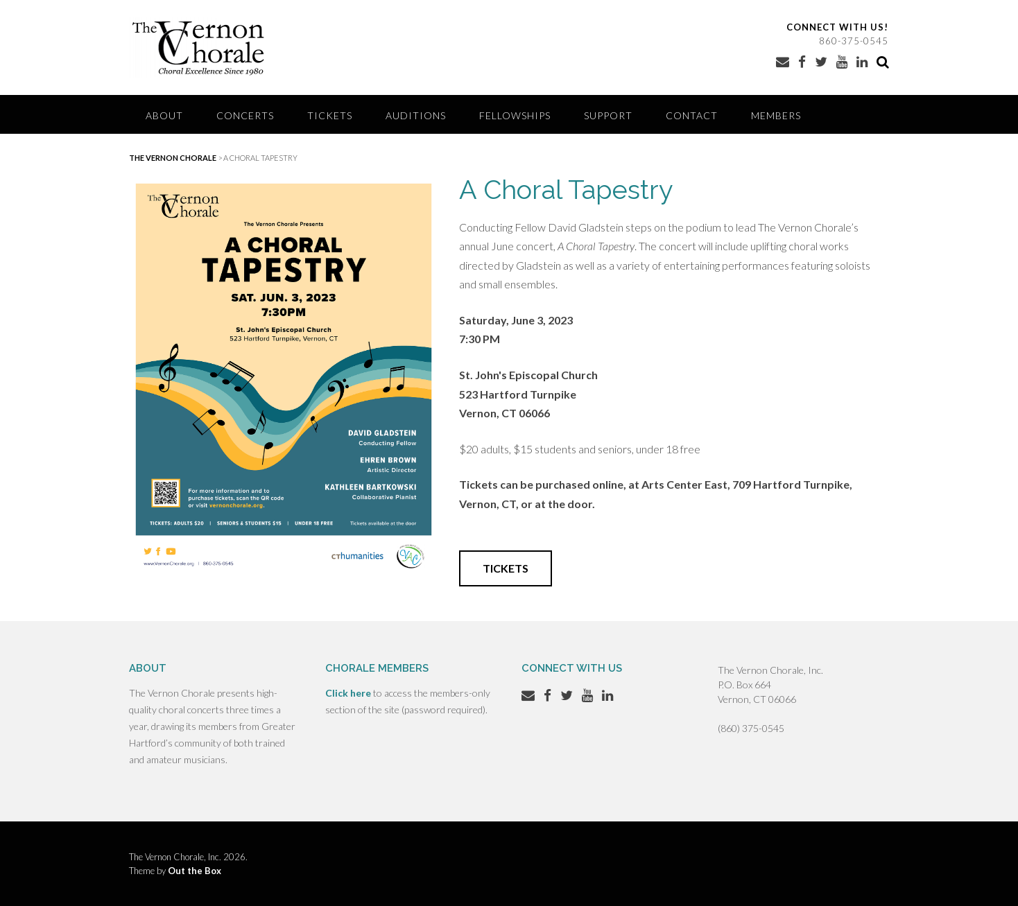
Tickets (329, 115)
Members (776, 115)
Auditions (416, 115)
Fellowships (515, 115)
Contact (692, 115)
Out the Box (194, 870)
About (164, 115)
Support (608, 115)
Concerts (245, 115)
